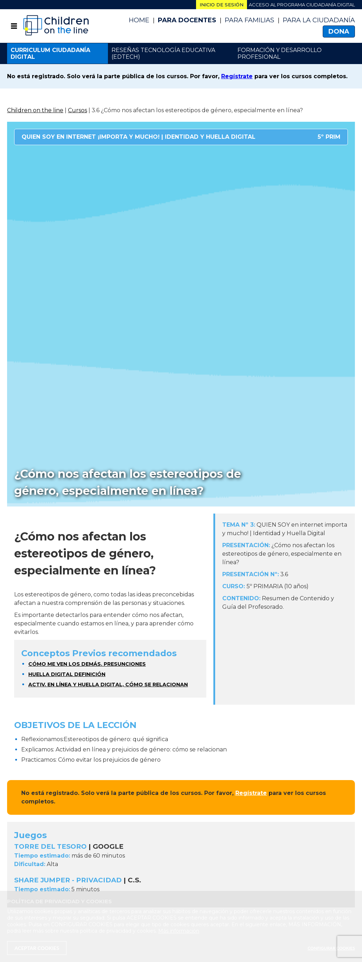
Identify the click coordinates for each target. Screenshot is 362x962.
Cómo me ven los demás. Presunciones (87, 664)
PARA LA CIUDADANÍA (319, 20)
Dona (338, 31)
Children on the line (35, 110)
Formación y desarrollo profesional (279, 53)
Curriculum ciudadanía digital (50, 53)
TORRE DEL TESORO (50, 846)
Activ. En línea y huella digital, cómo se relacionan (108, 684)
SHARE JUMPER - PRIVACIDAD (68, 880)
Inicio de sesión (221, 4)
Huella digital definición (66, 674)
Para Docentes (187, 20)
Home (139, 20)
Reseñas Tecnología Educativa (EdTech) (163, 53)
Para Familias (249, 20)
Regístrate (237, 76)
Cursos (77, 110)
